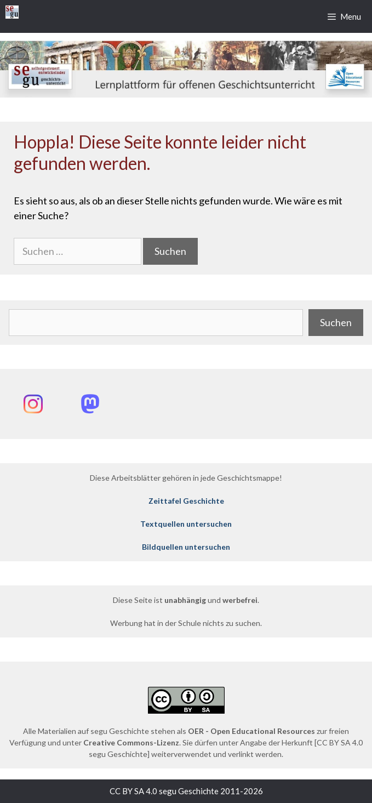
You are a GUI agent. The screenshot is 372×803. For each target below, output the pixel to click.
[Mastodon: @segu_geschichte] (90, 404)
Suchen (336, 322)
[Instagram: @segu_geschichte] (33, 404)
